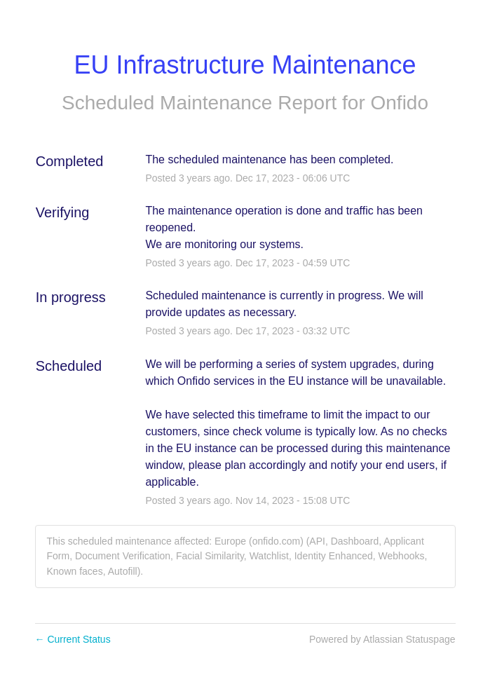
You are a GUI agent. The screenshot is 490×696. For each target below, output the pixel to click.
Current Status (73, 639)
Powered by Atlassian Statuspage (382, 639)
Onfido (400, 103)
